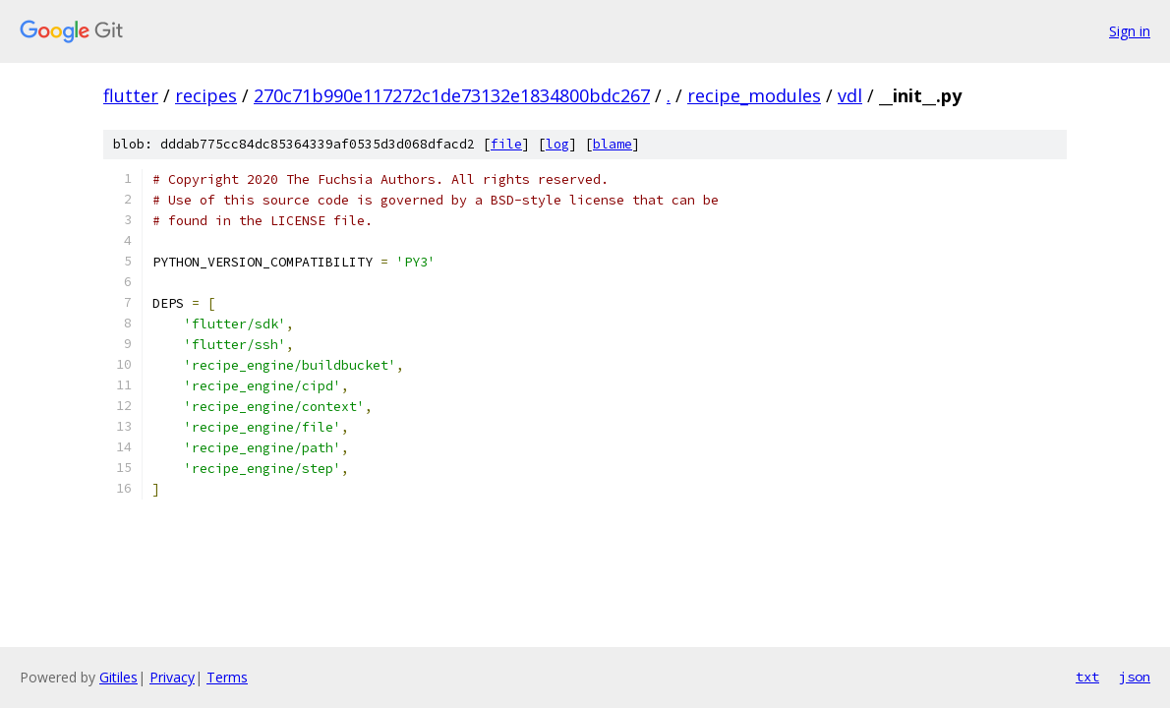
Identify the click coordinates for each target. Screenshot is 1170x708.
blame (612, 144)
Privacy (172, 677)
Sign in (1129, 31)
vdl (850, 95)
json (1134, 676)
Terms (227, 677)
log (557, 144)
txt (1087, 676)
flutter (130, 95)
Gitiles (118, 677)
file (506, 144)
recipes (206, 95)
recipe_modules (754, 95)
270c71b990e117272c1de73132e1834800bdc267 (452, 95)
